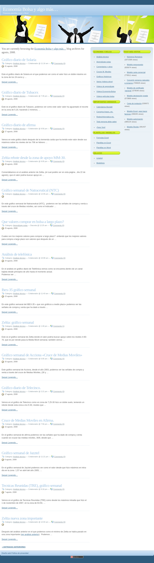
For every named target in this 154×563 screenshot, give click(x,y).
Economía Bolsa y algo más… (30, 9)
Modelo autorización (135, 119)
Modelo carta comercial (136, 72)
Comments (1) (59, 326)
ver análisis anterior (30, 534)
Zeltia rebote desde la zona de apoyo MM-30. (33, 158)
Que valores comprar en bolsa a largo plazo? (33, 222)
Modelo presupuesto (135, 65)
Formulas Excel (102, 138)
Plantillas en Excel (103, 143)
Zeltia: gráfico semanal (18, 322)
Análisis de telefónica (17, 254)
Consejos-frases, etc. (104, 112)
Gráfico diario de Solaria (19, 60)
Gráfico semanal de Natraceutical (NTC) (30, 190)
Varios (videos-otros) (104, 82)
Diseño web (6, 553)
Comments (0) (59, 63)
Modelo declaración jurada (137, 96)
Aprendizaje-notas (20, 225)
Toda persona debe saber (106, 122)
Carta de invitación (134, 103)
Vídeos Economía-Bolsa (106, 91)
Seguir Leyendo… (10, 82)
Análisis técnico (19, 63)
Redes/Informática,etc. (105, 117)
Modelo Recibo (133, 127)
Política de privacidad (20, 553)
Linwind (99, 158)
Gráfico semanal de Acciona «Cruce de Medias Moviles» (42, 355)
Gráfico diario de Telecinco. (21, 388)
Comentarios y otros (104, 67)
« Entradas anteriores (13, 547)
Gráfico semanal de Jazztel (20, 453)
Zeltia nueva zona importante (22, 518)
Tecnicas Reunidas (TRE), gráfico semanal (32, 485)
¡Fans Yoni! (100, 127)
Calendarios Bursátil (104, 107)
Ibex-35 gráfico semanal (19, 290)
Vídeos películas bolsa (105, 96)
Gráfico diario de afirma (19, 125)
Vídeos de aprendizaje (105, 86)
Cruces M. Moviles (103, 72)
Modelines (100, 163)
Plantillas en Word (103, 148)
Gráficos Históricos (103, 77)
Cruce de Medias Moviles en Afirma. (28, 420)
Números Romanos (134, 57)
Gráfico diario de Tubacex (20, 92)
